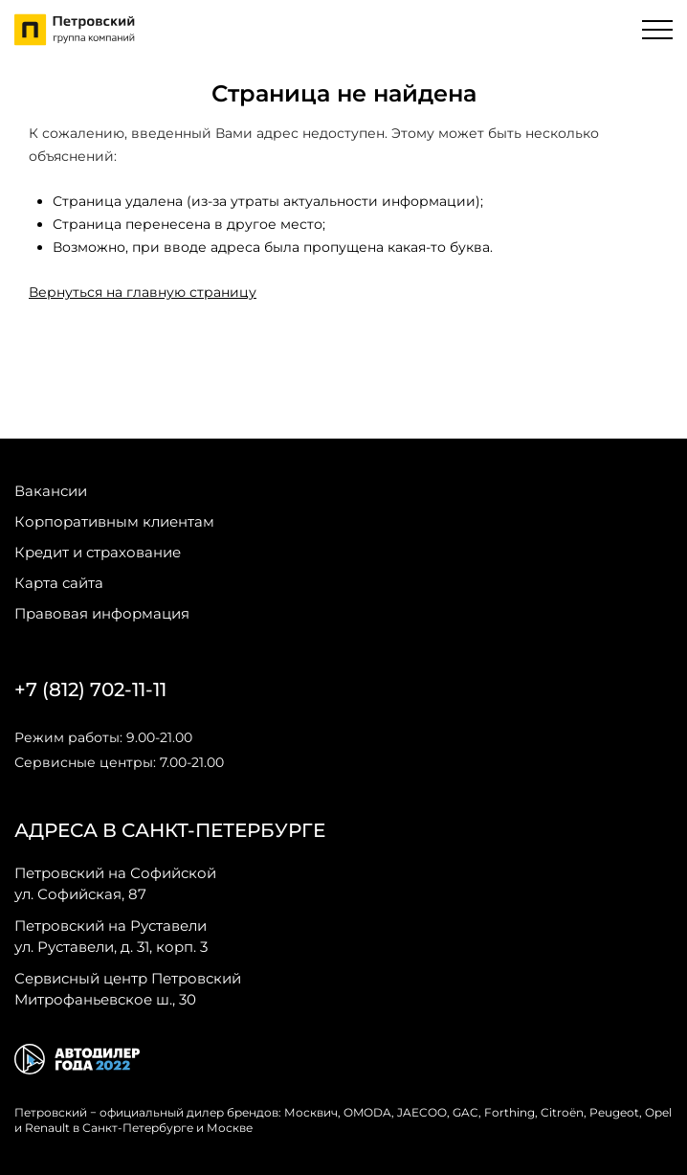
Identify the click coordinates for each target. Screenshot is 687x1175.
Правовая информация (101, 613)
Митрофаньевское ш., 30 (127, 988)
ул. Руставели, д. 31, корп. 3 (111, 935)
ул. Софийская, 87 (115, 883)
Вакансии (50, 491)
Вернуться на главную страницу (142, 292)
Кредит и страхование (97, 552)
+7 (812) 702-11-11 (90, 689)
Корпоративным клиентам (114, 521)
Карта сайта (58, 583)
